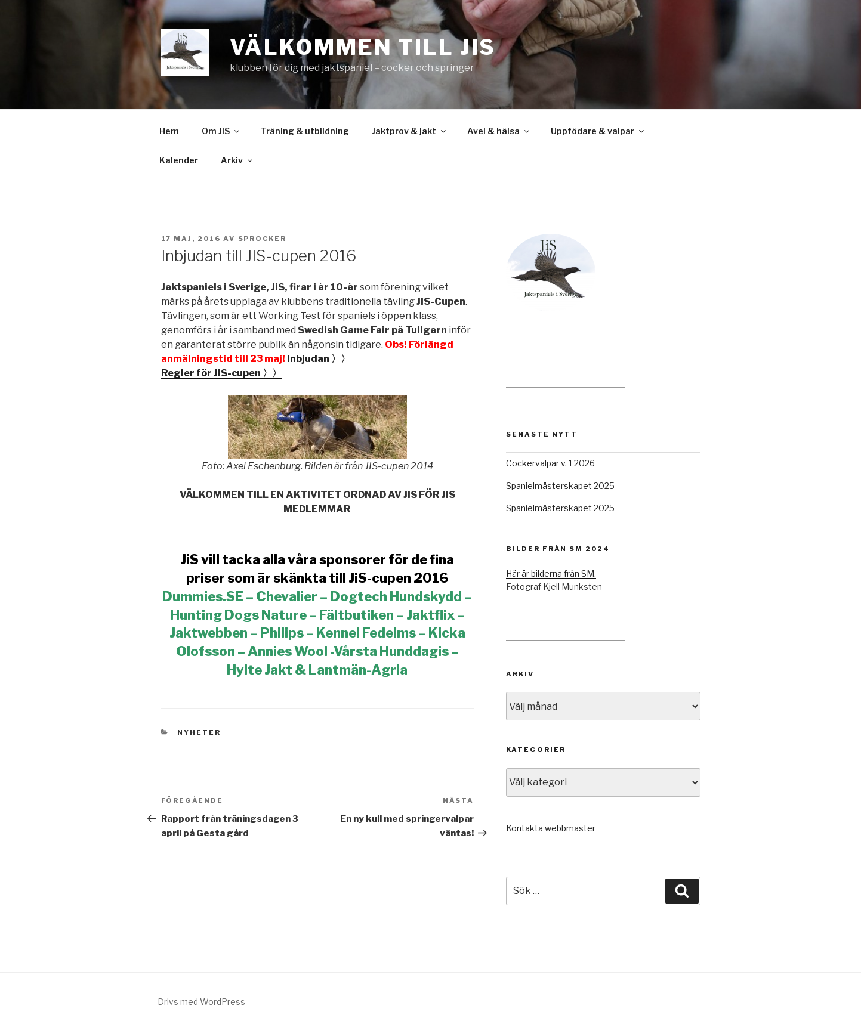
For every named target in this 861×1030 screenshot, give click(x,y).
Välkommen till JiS (363, 47)
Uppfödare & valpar (598, 131)
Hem (169, 131)
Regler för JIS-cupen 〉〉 (221, 373)
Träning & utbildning (305, 131)
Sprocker (262, 238)
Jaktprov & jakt (410, 131)
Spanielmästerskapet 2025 (560, 486)
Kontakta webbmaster (550, 828)
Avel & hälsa (499, 131)
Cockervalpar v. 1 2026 (550, 463)
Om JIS (221, 131)
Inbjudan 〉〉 (318, 358)
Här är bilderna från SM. (551, 573)
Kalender (178, 160)
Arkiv (237, 160)
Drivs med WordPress (201, 1002)
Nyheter (199, 732)
